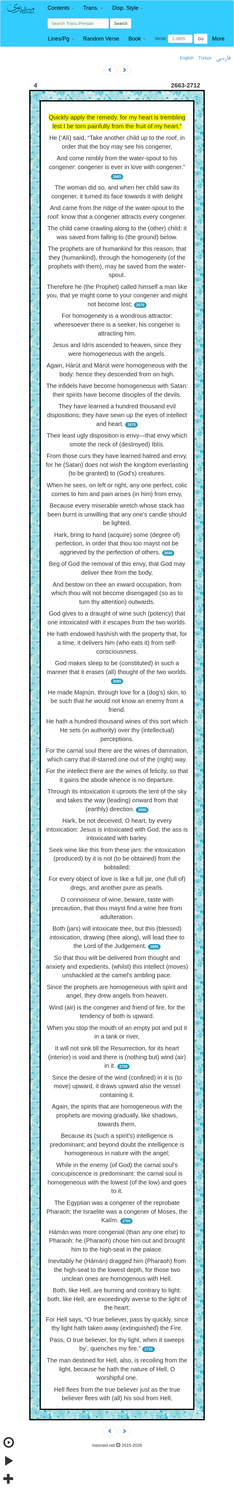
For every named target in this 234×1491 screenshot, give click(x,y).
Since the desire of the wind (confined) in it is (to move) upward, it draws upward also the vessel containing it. (117, 1086)
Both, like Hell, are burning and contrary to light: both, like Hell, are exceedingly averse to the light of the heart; (117, 1299)
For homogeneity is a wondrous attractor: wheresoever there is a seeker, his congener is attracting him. (117, 324)
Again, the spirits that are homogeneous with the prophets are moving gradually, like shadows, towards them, (117, 1115)
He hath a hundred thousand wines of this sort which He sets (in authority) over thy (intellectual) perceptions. (117, 730)
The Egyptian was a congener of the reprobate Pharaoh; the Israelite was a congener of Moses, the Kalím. (117, 1211)
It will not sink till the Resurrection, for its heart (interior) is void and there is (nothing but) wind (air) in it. (117, 1057)
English (187, 57)
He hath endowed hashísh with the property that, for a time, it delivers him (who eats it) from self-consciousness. (117, 642)
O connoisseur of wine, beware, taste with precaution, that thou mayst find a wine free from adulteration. (117, 908)
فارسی (223, 58)
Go (201, 38)
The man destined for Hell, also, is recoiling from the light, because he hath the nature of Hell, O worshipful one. (117, 1369)
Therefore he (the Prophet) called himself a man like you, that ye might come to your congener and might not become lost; (117, 295)
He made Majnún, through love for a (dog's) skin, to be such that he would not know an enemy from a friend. (117, 701)
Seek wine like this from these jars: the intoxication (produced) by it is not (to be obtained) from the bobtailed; (117, 859)
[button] (61, 8)
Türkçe (204, 57)
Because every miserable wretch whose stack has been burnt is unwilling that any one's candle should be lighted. (117, 514)
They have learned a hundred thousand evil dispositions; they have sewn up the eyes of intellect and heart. (117, 415)
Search (120, 23)
